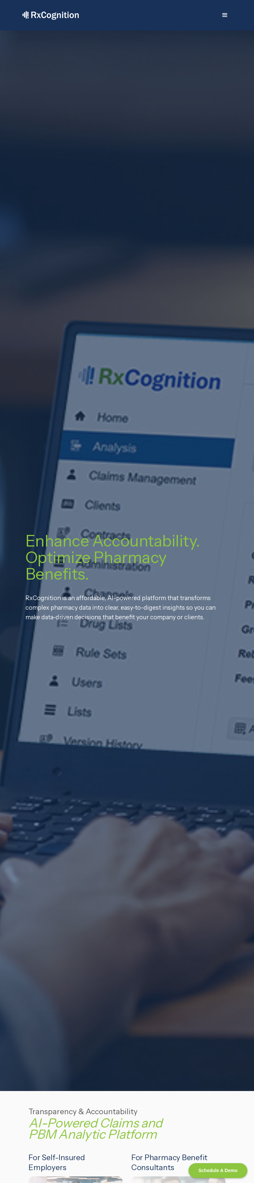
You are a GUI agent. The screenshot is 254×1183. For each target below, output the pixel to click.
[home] (50, 15)
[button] (225, 15)
